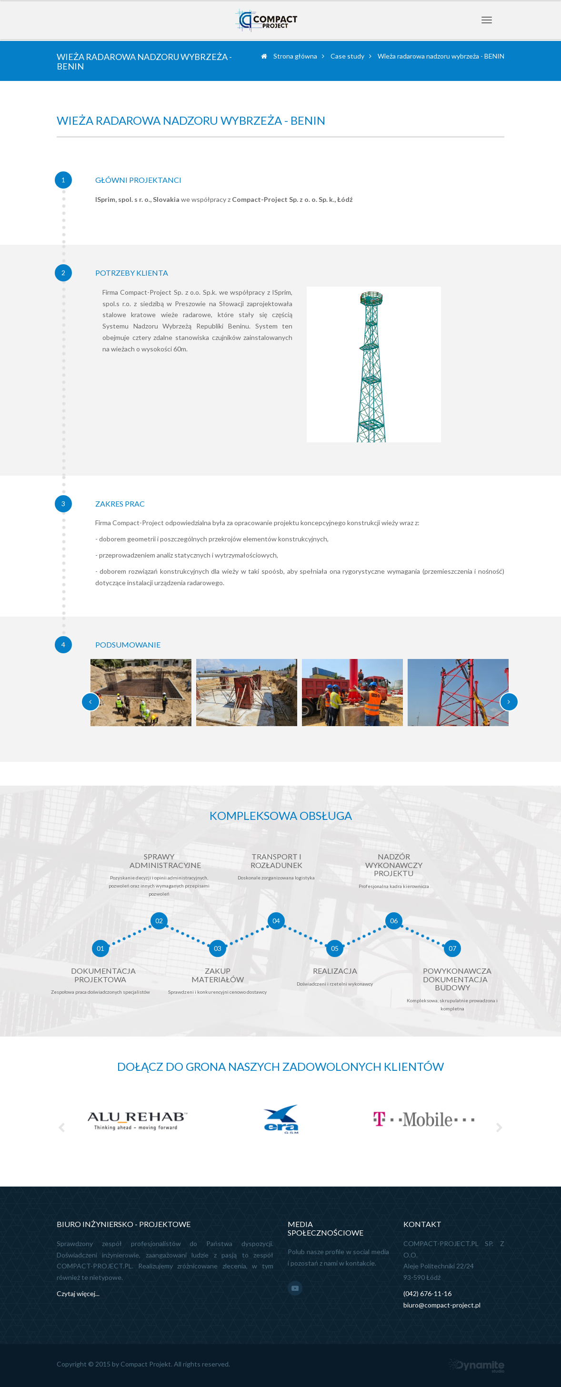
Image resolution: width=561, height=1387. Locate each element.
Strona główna (289, 56)
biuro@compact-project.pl (442, 1305)
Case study (347, 56)
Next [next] (499, 1127)
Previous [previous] (61, 1127)
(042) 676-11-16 (427, 1293)
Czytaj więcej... (78, 1293)
